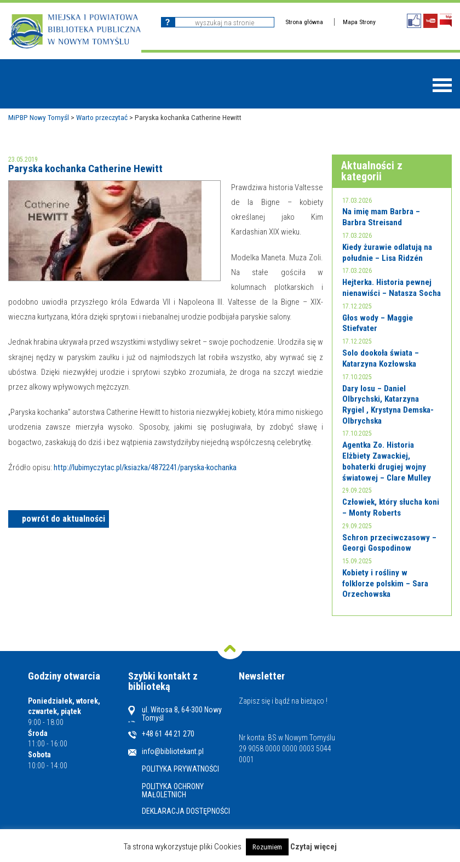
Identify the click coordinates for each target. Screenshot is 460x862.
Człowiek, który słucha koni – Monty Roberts (390, 507)
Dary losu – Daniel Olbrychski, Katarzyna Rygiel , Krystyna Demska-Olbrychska (388, 405)
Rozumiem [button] (267, 847)
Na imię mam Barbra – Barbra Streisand (381, 217)
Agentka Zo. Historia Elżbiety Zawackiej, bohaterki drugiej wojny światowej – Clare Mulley (386, 461)
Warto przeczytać (102, 117)
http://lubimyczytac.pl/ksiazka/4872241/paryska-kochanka (145, 467)
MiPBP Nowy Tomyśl (38, 117)
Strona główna (304, 22)
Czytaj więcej (313, 847)
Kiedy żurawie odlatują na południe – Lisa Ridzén (387, 252)
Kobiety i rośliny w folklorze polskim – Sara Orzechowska (385, 583)
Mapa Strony (359, 22)
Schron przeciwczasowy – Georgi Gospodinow (389, 543)
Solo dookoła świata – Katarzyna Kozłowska (380, 358)
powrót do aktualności (63, 518)
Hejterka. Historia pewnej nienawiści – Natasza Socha (391, 287)
